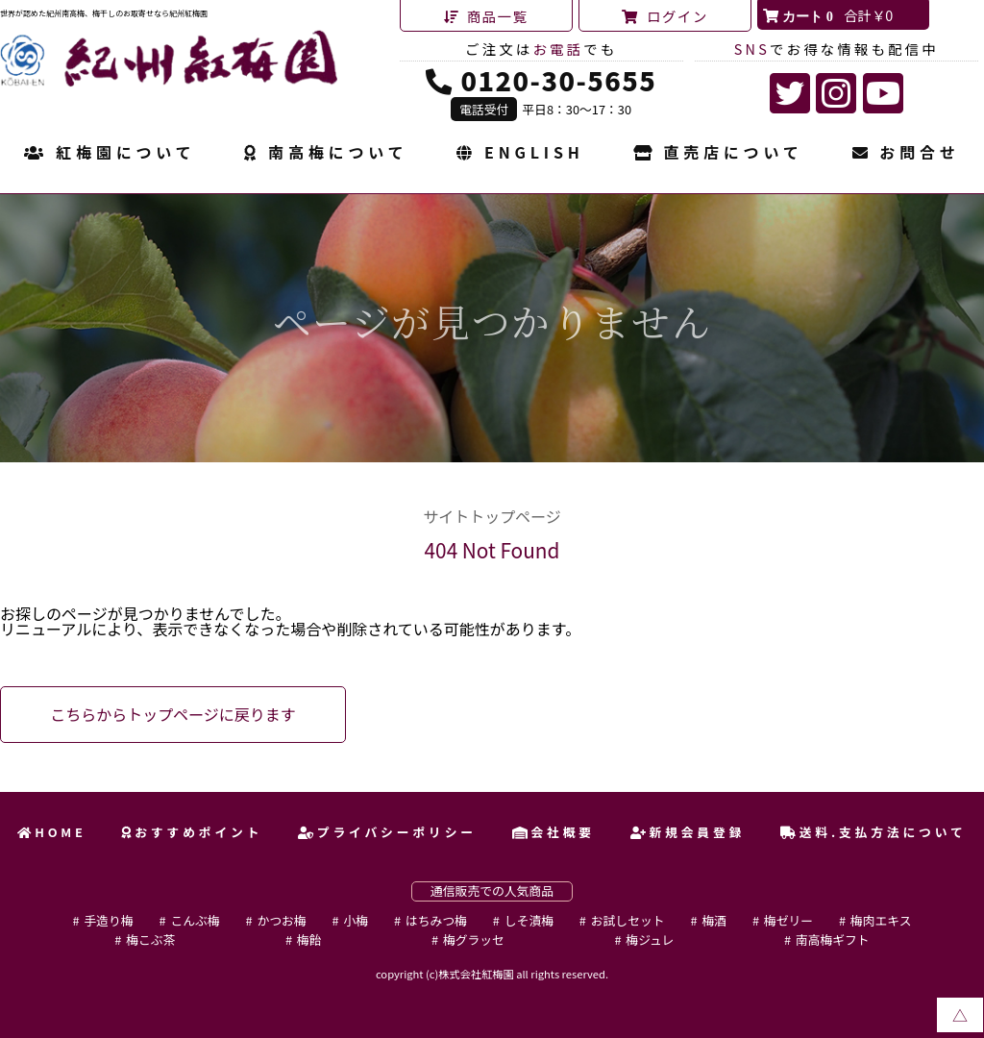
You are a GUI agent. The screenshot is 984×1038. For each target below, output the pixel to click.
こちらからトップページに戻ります (173, 714)
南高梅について (325, 153)
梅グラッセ (473, 939)
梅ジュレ (650, 939)
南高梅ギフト (833, 939)
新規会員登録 (688, 832)
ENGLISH (519, 153)
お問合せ (906, 153)
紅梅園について (109, 153)
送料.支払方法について (873, 832)
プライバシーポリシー (387, 832)
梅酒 (713, 920)
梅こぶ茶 (150, 939)
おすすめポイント (191, 832)
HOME (51, 832)
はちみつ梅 (436, 920)
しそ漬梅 (529, 920)
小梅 (355, 920)
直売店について (718, 153)
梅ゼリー (788, 920)
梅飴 (309, 939)
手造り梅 (108, 920)
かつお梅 (281, 920)
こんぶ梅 (194, 920)
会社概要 (553, 832)
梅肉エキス (881, 920)
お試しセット (628, 920)
